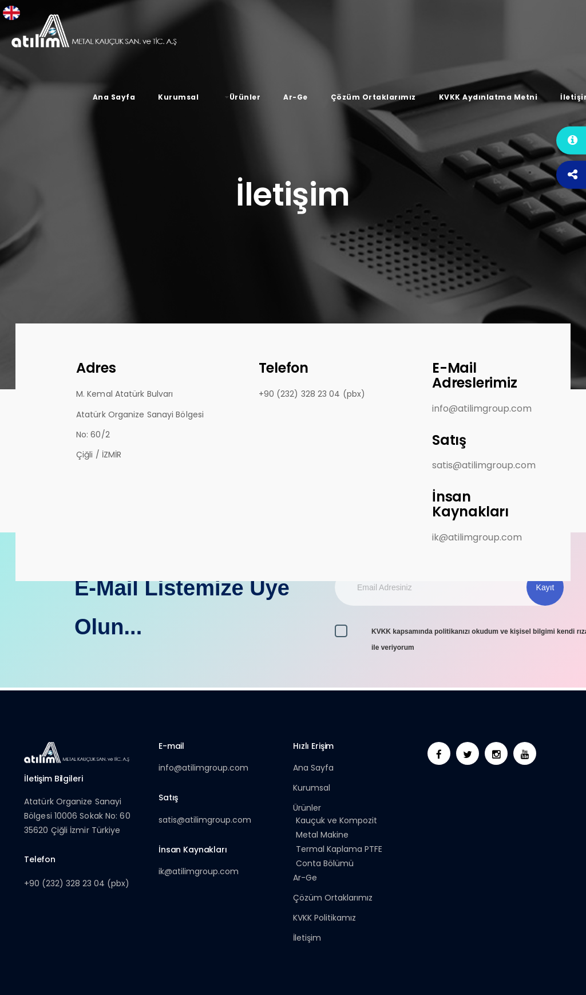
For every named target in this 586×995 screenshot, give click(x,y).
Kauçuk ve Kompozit (336, 820)
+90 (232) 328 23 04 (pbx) (76, 883)
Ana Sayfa (313, 767)
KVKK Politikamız (324, 917)
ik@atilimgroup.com (477, 537)
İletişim (307, 937)
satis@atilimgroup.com (484, 465)
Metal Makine (322, 834)
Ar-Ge (305, 877)
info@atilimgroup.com (482, 408)
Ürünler (307, 808)
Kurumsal (311, 787)
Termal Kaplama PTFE (339, 849)
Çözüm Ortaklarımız (333, 897)
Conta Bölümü (325, 863)
